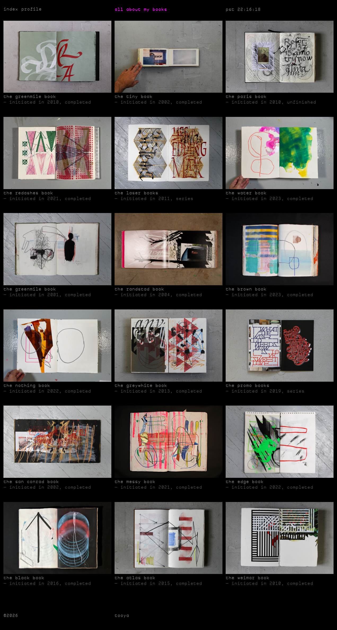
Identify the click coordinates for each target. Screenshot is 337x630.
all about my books (141, 9)
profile (31, 9)
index (10, 9)
